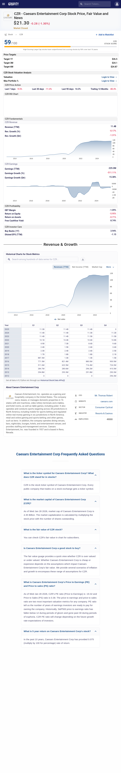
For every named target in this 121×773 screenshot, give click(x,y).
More (110, 267)
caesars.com (107, 401)
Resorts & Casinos (104, 413)
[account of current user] (3, 4)
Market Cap (97, 267)
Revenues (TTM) (61, 267)
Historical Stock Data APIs (52, 380)
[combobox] (95, 4)
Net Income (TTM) (80, 267)
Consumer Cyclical (104, 407)
